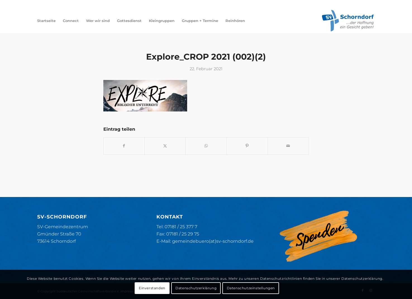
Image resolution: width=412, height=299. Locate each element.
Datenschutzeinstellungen (251, 288)
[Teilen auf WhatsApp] (206, 145)
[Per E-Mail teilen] (288, 145)
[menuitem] (46, 20)
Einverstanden (152, 288)
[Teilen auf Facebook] (124, 145)
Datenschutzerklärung (195, 288)
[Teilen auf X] (165, 145)
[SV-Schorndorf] (347, 20)
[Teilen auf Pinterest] (247, 145)
